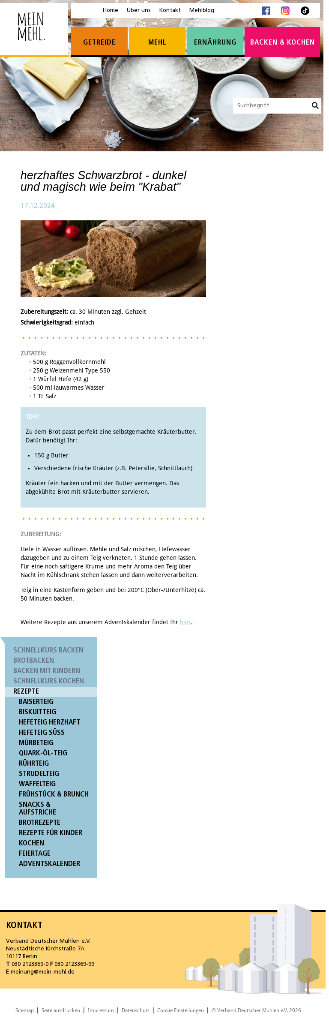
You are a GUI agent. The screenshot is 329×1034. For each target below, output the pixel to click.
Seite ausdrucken (61, 1010)
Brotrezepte (39, 823)
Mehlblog (201, 10)
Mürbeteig (36, 743)
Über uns (139, 10)
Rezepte (26, 691)
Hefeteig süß (42, 732)
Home (110, 10)
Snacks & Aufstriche (37, 808)
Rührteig (34, 763)
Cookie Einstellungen (180, 1010)
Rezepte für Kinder (50, 833)
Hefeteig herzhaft (49, 722)
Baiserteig (36, 702)
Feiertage (35, 853)
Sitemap (24, 1010)
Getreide (99, 42)
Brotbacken (33, 660)
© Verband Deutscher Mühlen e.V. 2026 (256, 1010)
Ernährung (215, 42)
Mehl (157, 42)
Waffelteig (37, 784)
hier (185, 622)
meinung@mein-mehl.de (43, 972)
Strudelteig (39, 774)
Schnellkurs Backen (48, 650)
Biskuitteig (37, 712)
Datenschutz (136, 1010)
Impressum (101, 1010)
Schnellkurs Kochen (48, 681)
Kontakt (170, 10)
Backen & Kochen (282, 42)
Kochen (31, 843)
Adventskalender (49, 864)
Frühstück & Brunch (54, 794)
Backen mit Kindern (46, 671)
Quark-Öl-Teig (43, 753)
